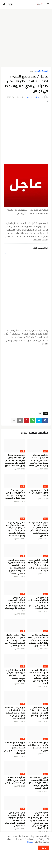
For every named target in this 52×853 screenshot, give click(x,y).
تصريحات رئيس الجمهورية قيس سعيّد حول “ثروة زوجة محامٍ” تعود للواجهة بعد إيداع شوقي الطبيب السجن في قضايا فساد (38, 820)
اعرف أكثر (29, 842)
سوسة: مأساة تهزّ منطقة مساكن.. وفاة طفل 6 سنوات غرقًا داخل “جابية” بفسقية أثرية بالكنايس (38, 640)
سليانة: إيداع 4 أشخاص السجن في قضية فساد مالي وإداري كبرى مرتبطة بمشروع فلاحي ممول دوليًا (15, 604)
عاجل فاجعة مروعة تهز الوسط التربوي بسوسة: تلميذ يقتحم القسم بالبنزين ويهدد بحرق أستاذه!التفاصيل (14, 460)
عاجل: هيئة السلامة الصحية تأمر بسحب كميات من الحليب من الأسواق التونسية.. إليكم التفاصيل (38, 782)
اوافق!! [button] (43, 848)
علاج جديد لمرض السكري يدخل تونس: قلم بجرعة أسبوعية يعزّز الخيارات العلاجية (15, 494)
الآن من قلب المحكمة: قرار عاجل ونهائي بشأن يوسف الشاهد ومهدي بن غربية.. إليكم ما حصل (14, 712)
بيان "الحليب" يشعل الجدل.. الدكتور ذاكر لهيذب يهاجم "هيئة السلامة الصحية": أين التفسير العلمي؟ (15, 640)
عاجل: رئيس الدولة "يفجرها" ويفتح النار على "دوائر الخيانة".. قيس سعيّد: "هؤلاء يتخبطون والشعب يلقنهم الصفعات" (15, 529)
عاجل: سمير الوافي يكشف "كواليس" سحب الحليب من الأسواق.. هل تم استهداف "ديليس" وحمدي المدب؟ (16, 566)
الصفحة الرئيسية (41, 71)
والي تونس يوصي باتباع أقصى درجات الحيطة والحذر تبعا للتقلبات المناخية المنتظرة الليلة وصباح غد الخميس (15, 819)
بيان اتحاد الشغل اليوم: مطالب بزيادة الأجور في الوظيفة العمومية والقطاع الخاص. (39, 712)
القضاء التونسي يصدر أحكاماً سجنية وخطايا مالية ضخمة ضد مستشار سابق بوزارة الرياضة (38, 565)
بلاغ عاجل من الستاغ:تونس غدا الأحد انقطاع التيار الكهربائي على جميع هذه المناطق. (38, 602)
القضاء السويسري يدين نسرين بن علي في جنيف (38, 493)
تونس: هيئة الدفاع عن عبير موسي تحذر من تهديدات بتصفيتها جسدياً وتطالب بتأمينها (15, 675)
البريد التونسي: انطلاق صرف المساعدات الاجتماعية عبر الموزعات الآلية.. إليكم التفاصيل (14, 747)
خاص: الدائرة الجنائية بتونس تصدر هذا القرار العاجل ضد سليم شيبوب (38, 746)
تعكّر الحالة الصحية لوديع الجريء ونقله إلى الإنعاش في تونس (15, 780)
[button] (48, 4)
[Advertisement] (26, 38)
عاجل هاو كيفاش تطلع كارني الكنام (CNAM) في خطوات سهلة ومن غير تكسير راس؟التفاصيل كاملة (38, 460)
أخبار (31, 71)
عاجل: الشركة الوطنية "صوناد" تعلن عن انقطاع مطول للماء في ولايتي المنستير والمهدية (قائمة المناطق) (38, 529)
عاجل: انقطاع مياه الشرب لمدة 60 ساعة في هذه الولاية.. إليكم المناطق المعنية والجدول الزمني (38, 676)
